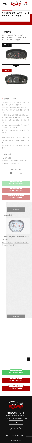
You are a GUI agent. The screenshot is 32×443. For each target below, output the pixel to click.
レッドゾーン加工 (8, 40)
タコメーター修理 (8, 37)
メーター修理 (19, 35)
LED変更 (17, 40)
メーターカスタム (8, 35)
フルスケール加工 (20, 37)
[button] (5, 3)
